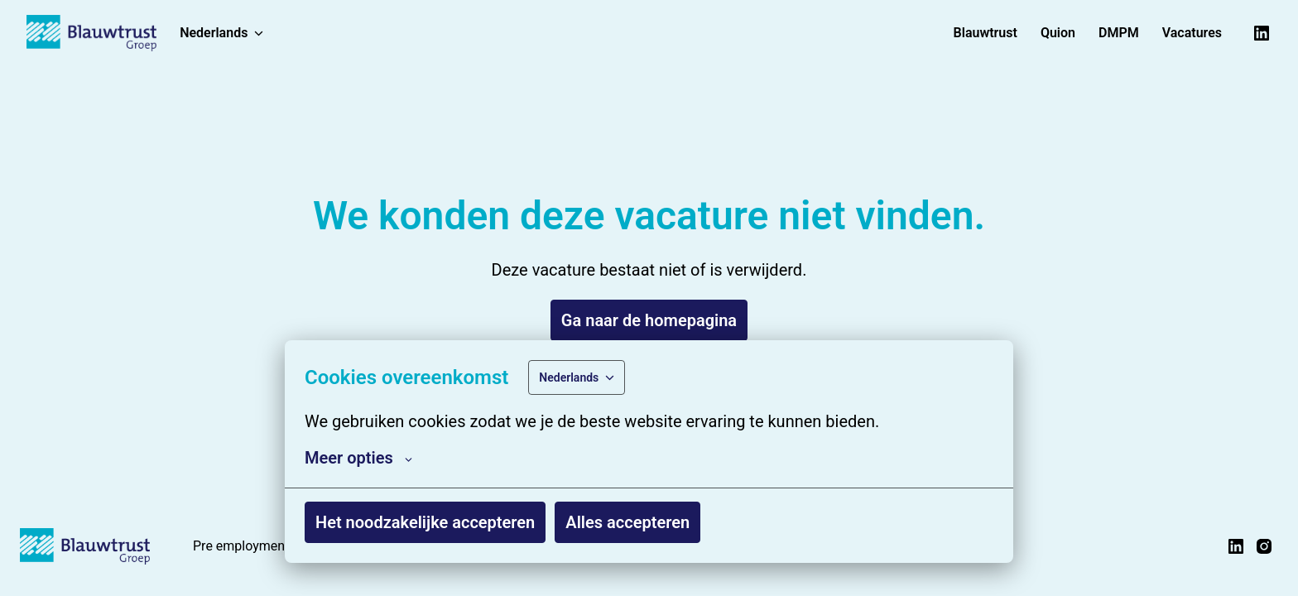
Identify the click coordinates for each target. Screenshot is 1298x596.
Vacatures (1192, 33)
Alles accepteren (627, 522)
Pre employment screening (271, 546)
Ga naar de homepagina (649, 320)
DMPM (1118, 33)
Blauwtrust (985, 33)
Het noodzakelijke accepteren (425, 522)
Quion (1058, 33)
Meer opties (358, 458)
